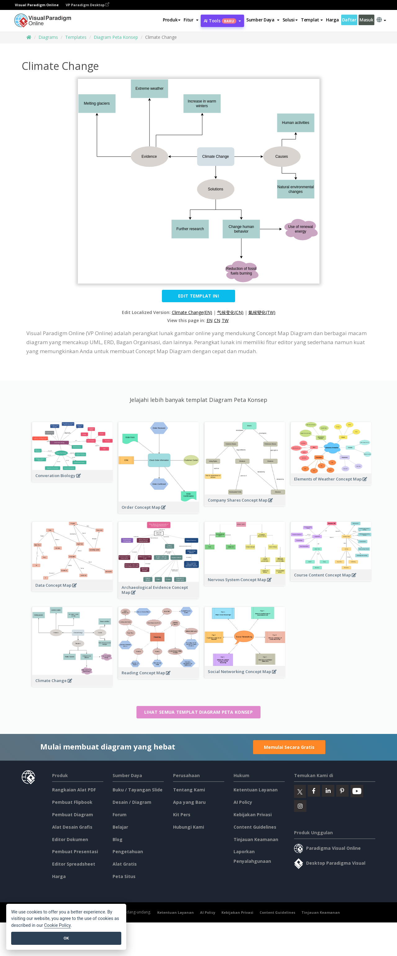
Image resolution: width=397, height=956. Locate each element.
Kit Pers (181, 814)
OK (66, 938)
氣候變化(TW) (261, 312)
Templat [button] (312, 20)
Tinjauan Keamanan (256, 839)
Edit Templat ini (198, 296)
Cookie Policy (57, 925)
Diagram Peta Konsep (116, 37)
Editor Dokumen (70, 839)
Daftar (349, 20)
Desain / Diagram (132, 802)
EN (209, 320)
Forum (120, 814)
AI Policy (243, 802)
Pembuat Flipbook (72, 802)
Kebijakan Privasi (253, 814)
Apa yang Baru (189, 802)
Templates (76, 37)
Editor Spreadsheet (73, 864)
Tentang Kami (189, 790)
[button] (191, 20)
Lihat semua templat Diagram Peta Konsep (198, 712)
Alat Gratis (125, 864)
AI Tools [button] (222, 21)
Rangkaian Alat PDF (74, 790)
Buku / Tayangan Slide (138, 790)
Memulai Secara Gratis (289, 747)
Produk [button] (172, 20)
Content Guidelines (255, 827)
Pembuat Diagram (72, 814)
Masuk (366, 20)
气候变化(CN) (230, 312)
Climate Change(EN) (192, 312)
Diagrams (48, 37)
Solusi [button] (290, 20)
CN (217, 320)
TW (225, 320)
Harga (332, 20)
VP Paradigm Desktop (87, 4)
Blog (118, 839)
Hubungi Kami (188, 827)
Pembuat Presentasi (75, 851)
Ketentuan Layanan (256, 790)
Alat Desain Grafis (72, 827)
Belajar (120, 827)
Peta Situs (124, 876)
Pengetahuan (128, 851)
